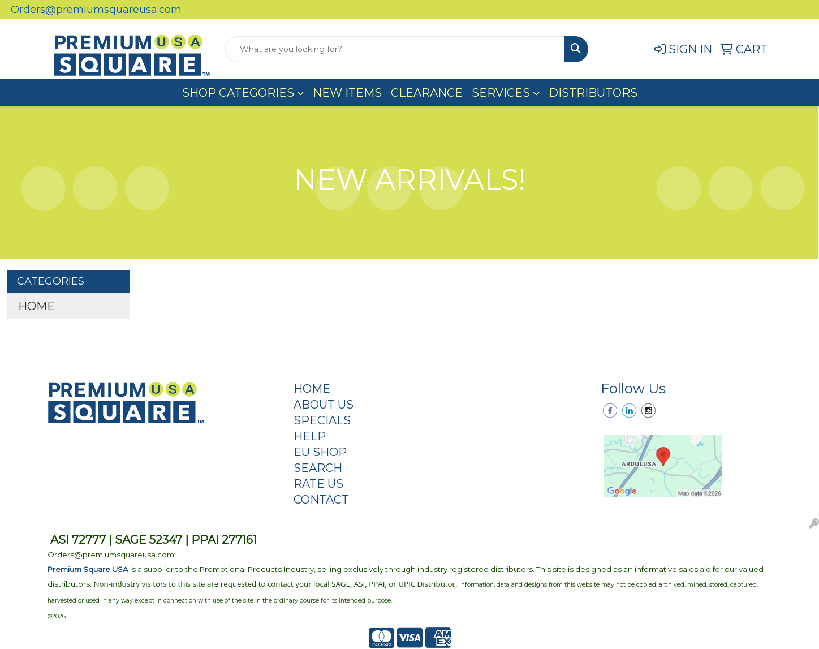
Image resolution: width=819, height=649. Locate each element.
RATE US (318, 484)
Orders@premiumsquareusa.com (96, 9)
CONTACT (321, 499)
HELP (310, 436)
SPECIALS (322, 420)
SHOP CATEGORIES (238, 93)
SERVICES (501, 93)
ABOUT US (324, 404)
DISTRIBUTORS (593, 93)
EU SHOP (320, 452)
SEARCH (318, 468)
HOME (36, 306)
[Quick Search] (394, 49)
